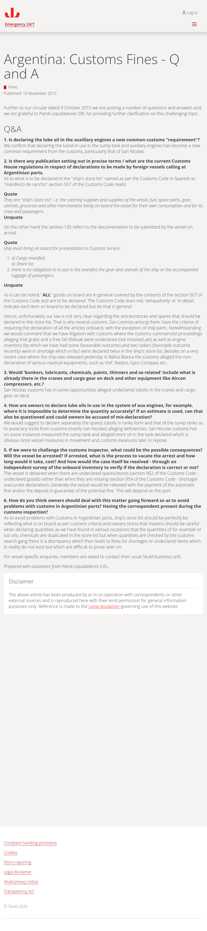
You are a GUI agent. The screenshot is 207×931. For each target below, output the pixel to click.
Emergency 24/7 (20, 24)
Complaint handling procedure (30, 842)
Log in (189, 12)
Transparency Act (19, 891)
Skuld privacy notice (21, 881)
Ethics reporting (17, 862)
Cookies (10, 852)
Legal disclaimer (104, 606)
